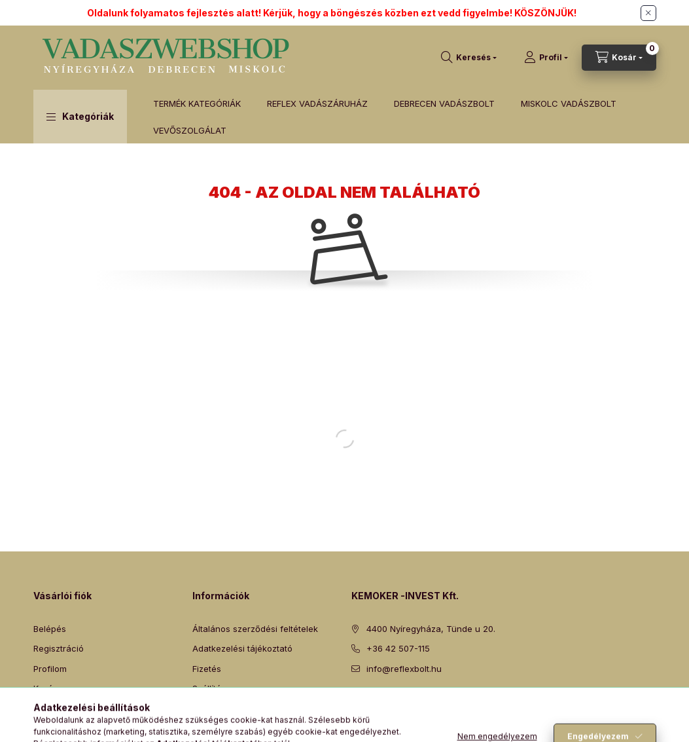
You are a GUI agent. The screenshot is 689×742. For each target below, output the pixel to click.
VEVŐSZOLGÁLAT (189, 130)
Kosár (44, 688)
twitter (381, 701)
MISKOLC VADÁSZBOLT (568, 103)
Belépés (49, 628)
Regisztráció (58, 648)
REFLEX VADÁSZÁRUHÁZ (317, 103)
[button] (80, 116)
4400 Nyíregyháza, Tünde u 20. (430, 628)
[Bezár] (648, 13)
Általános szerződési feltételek (255, 628)
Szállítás (209, 688)
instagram (434, 701)
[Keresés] (468, 58)
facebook (355, 701)
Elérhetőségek (221, 708)
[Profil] (546, 58)
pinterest (408, 701)
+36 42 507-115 (398, 648)
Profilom (50, 668)
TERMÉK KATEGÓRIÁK (197, 103)
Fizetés (206, 668)
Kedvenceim (58, 708)
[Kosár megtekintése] (619, 58)
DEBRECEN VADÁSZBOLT (444, 103)
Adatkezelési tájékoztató (242, 648)
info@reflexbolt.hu (404, 668)
